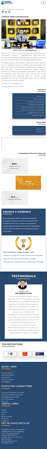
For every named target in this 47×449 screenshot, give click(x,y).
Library (3, 410)
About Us (40, 96)
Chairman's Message (36, 102)
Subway (4, 412)
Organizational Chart (36, 112)
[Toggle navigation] (43, 2)
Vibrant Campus (7, 373)
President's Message (36, 104)
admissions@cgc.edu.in (9, 441)
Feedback (5, 421)
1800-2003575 (6, 439)
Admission (40, 132)
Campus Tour (6, 377)
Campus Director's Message (33, 107)
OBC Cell (4, 401)
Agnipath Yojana (37, 115)
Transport (4, 419)
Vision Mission (38, 99)
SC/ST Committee (7, 399)
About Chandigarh (7, 379)
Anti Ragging (5, 382)
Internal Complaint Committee (12, 395)
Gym (3, 414)
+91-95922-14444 (7, 443)
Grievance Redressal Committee (12, 392)
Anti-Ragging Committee (10, 397)
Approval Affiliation (8, 375)
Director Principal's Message (32, 110)
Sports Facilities (6, 416)
